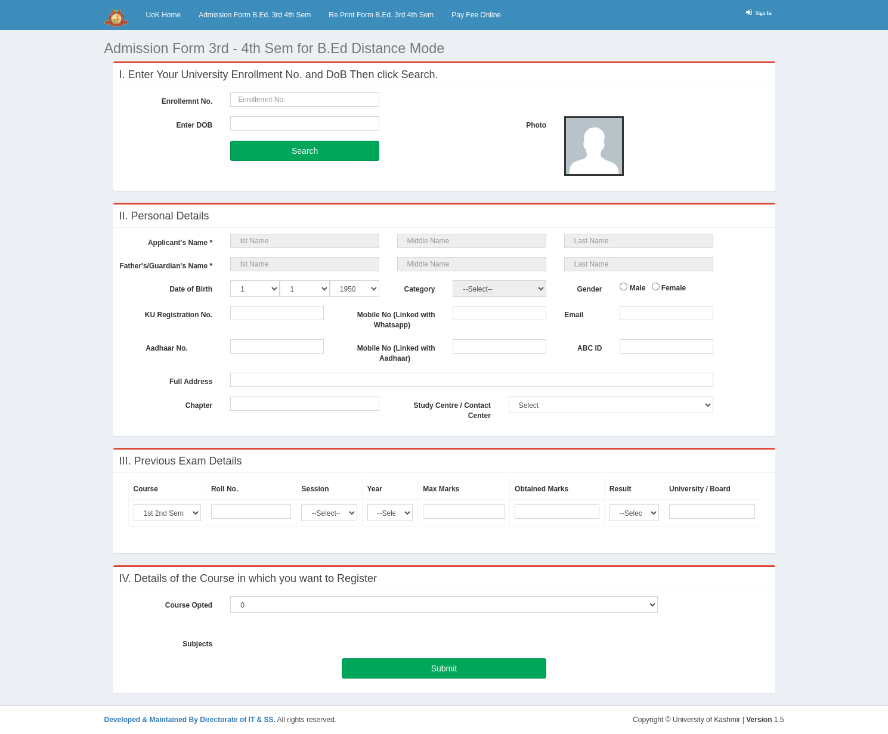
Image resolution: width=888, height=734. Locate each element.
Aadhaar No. (179, 348)
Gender (589, 289)
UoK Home (163, 15)
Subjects (197, 644)
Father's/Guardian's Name (165, 266)
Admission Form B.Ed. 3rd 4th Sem (255, 15)
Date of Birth (190, 289)
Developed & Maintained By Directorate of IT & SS (189, 720)
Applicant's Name (180, 243)
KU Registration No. (178, 315)
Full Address (190, 381)
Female (673, 288)
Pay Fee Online (476, 15)
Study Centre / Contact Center (451, 410)
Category (419, 289)
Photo (536, 125)
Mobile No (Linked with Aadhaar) (396, 353)
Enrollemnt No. (187, 101)
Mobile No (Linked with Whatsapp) (396, 320)
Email (585, 315)
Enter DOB (194, 125)
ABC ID (589, 353)
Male (636, 288)
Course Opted (188, 605)
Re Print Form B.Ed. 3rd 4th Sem (381, 15)
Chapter (187, 405)
